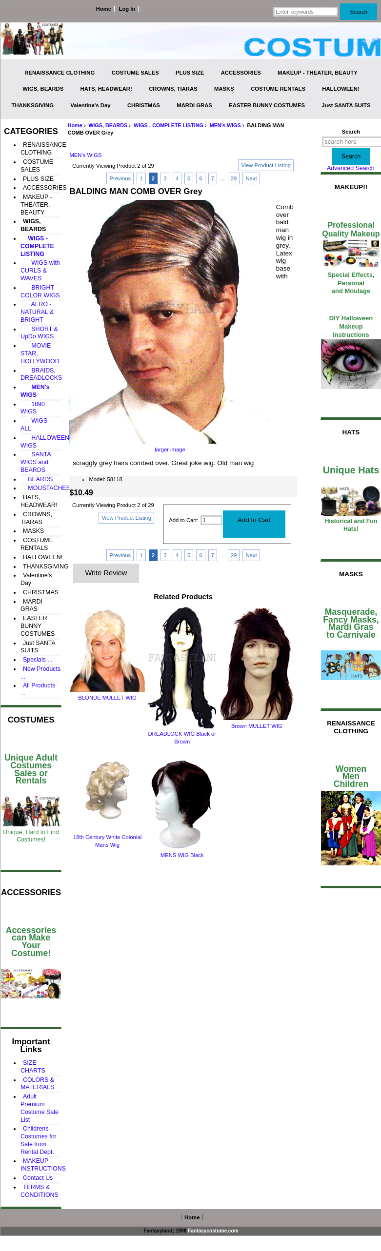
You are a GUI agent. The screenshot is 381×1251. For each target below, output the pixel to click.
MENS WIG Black (182, 855)
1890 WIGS (32, 408)
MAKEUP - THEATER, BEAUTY (318, 73)
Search (351, 132)
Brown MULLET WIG (256, 726)
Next (251, 178)
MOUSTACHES (46, 488)
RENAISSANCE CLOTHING (59, 73)
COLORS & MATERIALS (37, 1083)
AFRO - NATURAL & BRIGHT (37, 312)
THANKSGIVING (33, 105)
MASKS (224, 89)
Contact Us (38, 1177)
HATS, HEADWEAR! (106, 89)
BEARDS (38, 479)
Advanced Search (351, 168)
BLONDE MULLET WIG (107, 698)
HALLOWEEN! (340, 89)
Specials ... (38, 659)
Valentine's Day (90, 105)
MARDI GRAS (194, 105)
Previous (120, 178)
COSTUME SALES (135, 73)
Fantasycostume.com (213, 1230)
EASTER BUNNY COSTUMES (267, 105)
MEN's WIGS (225, 125)
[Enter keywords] (305, 12)
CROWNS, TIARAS (173, 89)
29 (234, 178)
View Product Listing (266, 165)
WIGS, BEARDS (107, 125)
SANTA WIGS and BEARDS (35, 462)
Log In (127, 9)
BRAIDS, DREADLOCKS (41, 374)
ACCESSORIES (241, 73)
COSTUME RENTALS (278, 89)
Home (103, 9)
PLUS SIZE (190, 73)
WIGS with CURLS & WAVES (40, 270)
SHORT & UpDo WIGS (39, 333)
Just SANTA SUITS (345, 105)
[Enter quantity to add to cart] (211, 520)
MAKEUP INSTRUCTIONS (43, 1164)
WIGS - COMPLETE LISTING (168, 125)
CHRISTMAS (143, 105)
